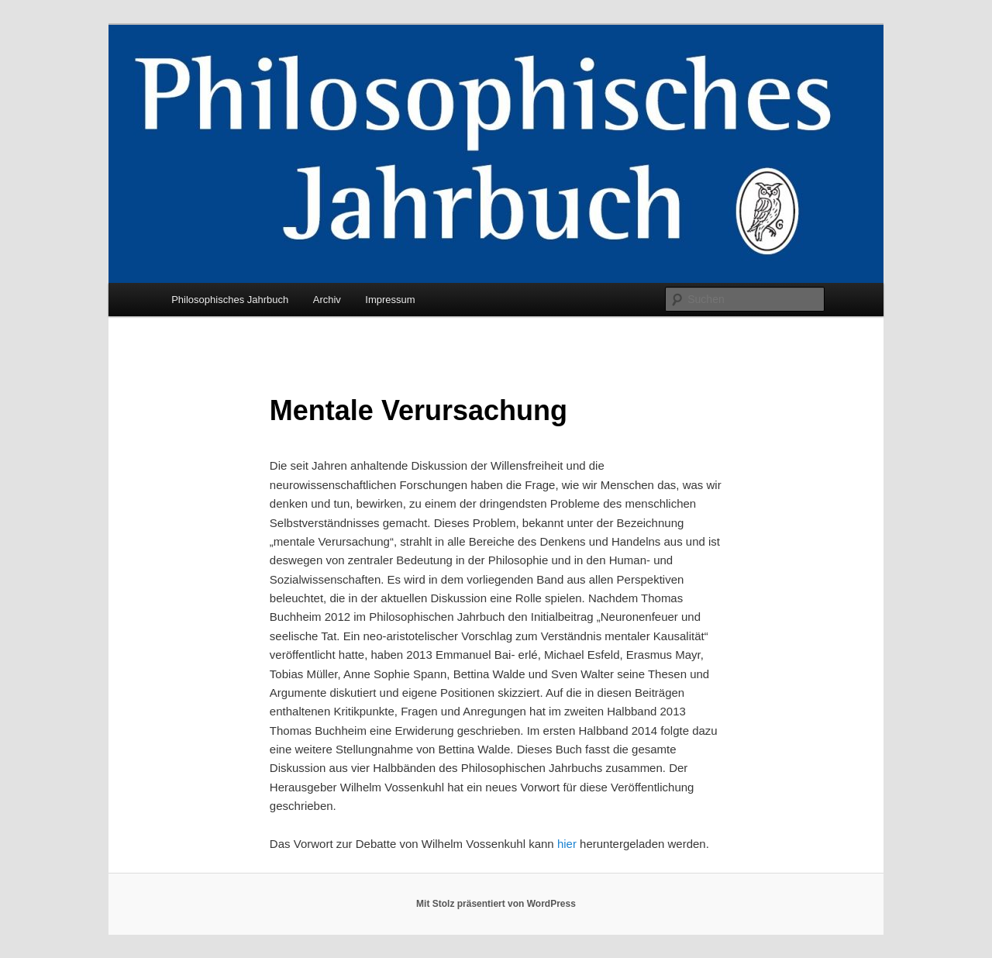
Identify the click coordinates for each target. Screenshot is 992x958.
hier (567, 843)
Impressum (390, 299)
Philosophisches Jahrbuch (229, 299)
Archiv (327, 299)
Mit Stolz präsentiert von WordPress (496, 903)
